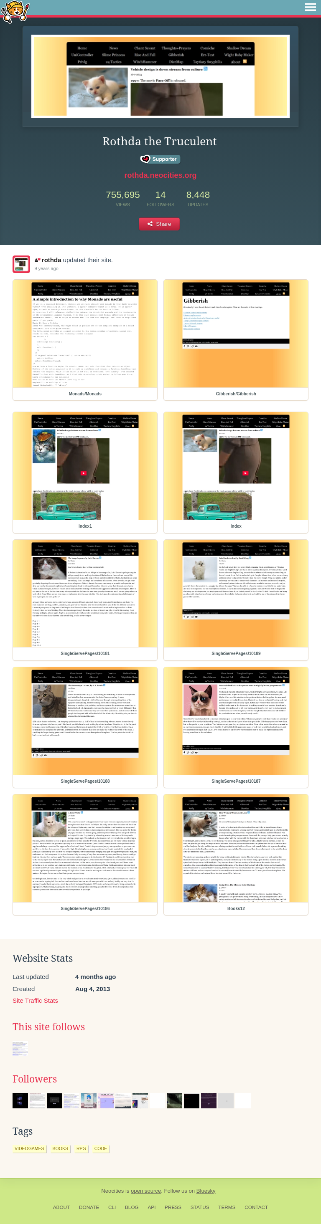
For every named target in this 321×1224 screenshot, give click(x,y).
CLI (112, 1207)
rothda (48, 259)
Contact (256, 1207)
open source (146, 1191)
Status (200, 1207)
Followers (35, 1079)
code (100, 1148)
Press (173, 1207)
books (60, 1148)
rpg (81, 1148)
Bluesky (206, 1191)
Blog (132, 1207)
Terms (226, 1207)
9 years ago (46, 268)
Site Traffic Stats (35, 1000)
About (61, 1207)
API (151, 1207)
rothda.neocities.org (160, 175)
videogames (29, 1148)
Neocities (112, 1191)
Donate (89, 1207)
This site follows (49, 1027)
